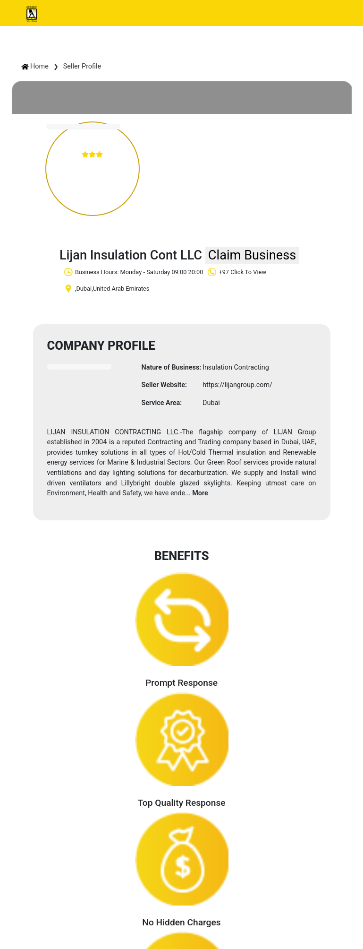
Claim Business (252, 255)
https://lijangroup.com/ (237, 385)
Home (35, 66)
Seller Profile (82, 66)
